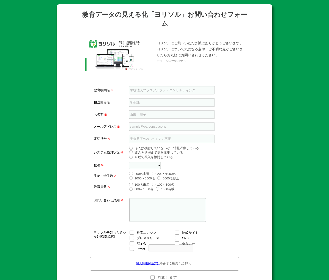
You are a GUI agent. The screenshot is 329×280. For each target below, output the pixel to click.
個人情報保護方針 (148, 263)
